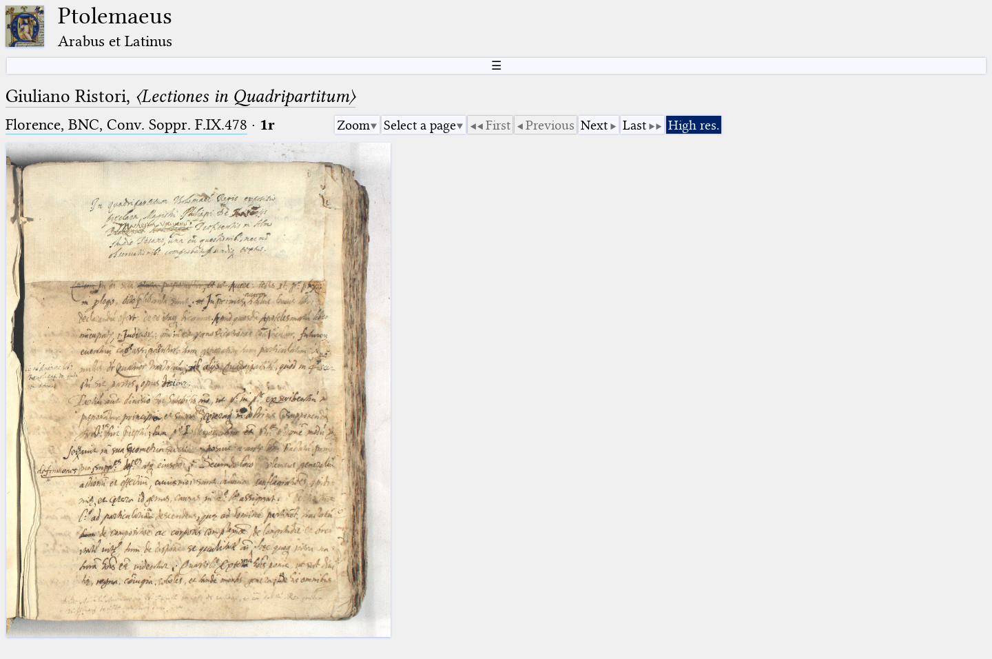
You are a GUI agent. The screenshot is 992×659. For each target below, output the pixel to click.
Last (634, 125)
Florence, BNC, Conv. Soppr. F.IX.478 (126, 124)
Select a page (420, 125)
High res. (693, 125)
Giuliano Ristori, (180, 96)
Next (594, 125)
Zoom (353, 125)
